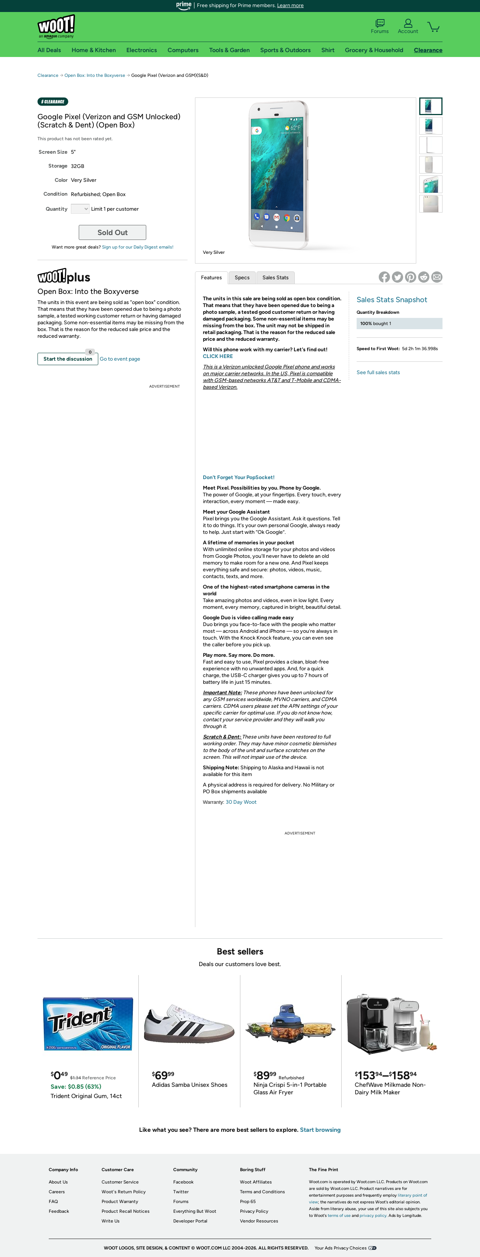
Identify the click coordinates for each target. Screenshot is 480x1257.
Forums (380, 26)
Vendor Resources (259, 1221)
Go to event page (120, 359)
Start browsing (320, 1129)
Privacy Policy (254, 1211)
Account (408, 26)
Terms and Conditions (262, 1191)
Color (61, 180)
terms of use (339, 1215)
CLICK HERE (218, 356)
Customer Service (120, 1182)
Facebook (183, 1182)
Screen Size (53, 152)
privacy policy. (373, 1215)
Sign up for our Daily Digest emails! (138, 247)
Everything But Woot (194, 1211)
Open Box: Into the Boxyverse (94, 75)
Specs (242, 277)
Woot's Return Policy (124, 1191)
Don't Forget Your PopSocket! (238, 477)
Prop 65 (248, 1201)
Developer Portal (190, 1221)
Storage (58, 166)
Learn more (290, 5)
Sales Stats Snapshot (392, 299)
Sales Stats (275, 277)
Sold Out (113, 232)
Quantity (57, 209)
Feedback (59, 1211)
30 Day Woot (241, 802)
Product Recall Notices (126, 1211)
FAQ (53, 1201)
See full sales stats (378, 372)
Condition (56, 194)
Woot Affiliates (256, 1182)
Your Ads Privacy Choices (341, 1248)
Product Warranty (120, 1201)
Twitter (181, 1191)
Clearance (48, 75)
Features (211, 277)
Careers (57, 1191)
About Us (58, 1182)
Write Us (111, 1221)
